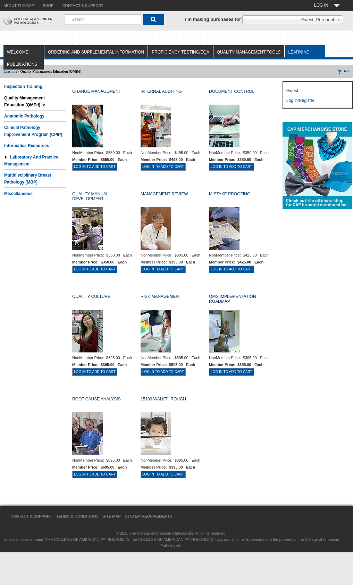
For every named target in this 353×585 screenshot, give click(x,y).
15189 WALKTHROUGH (163, 399)
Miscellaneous (18, 193)
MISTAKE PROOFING (229, 194)
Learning (299, 52)
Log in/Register (300, 100)
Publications (22, 64)
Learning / (11, 71)
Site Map (112, 516)
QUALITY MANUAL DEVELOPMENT (90, 196)
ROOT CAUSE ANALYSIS (96, 399)
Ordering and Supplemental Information (96, 52)
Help (343, 71)
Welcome (17, 52)
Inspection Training (23, 86)
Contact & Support (31, 516)
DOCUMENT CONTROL (231, 91)
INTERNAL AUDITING (161, 91)
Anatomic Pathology (24, 116)
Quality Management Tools (249, 52)
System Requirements (149, 516)
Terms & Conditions (77, 516)
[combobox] (102, 19)
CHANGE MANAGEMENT (96, 91)
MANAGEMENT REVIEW (164, 194)
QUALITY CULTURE (91, 296)
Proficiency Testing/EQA (180, 52)
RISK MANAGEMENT (161, 296)
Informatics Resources (26, 145)
